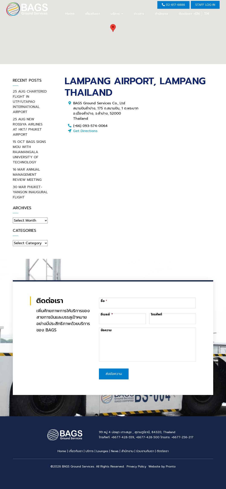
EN (197, 13)
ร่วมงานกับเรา (145, 450)
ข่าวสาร (139, 14)
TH (206, 13)
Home (70, 14)
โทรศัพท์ (156, 314)
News (115, 450)
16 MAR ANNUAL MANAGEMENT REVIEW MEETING (27, 174)
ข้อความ (106, 330)
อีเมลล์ (107, 314)
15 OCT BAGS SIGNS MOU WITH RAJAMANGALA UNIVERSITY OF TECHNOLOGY (29, 152)
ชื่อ (103, 301)
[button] (113, 28)
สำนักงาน (161, 14)
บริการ (117, 14)
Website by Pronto (162, 465)
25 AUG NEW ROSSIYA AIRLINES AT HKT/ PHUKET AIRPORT (27, 127)
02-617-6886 (173, 5)
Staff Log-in (205, 5)
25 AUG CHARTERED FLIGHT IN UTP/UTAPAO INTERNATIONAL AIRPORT (30, 102)
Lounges (102, 450)
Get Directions (85, 130)
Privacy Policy (136, 465)
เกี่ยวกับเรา (92, 14)
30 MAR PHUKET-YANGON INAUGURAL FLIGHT (30, 192)
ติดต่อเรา (187, 14)
